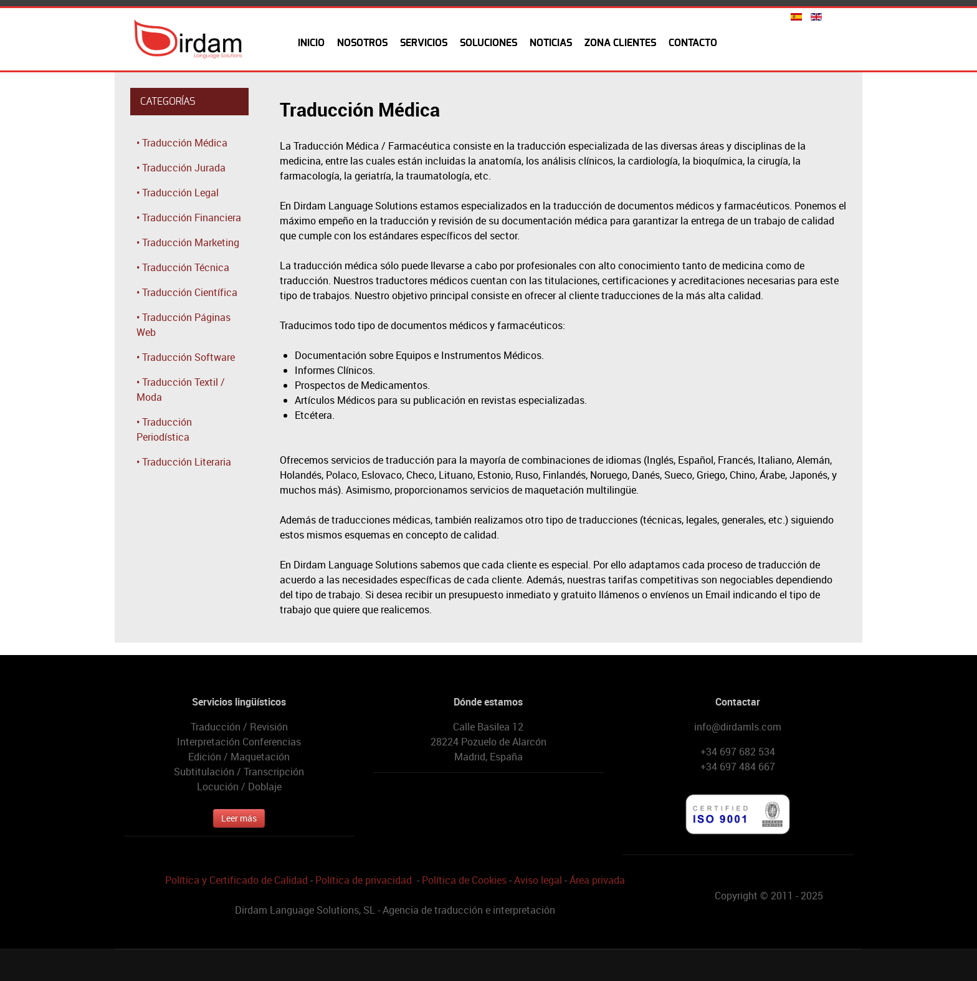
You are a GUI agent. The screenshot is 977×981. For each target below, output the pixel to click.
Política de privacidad (363, 880)
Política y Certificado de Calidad (236, 880)
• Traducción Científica (186, 292)
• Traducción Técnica (182, 267)
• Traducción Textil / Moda (180, 389)
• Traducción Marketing (187, 242)
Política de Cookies (464, 880)
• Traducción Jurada (181, 168)
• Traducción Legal (177, 192)
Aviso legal (538, 880)
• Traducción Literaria (183, 462)
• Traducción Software (185, 357)
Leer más (239, 818)
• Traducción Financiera (188, 217)
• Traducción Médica (181, 143)
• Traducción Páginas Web (183, 324)
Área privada (597, 880)
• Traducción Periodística (164, 429)
